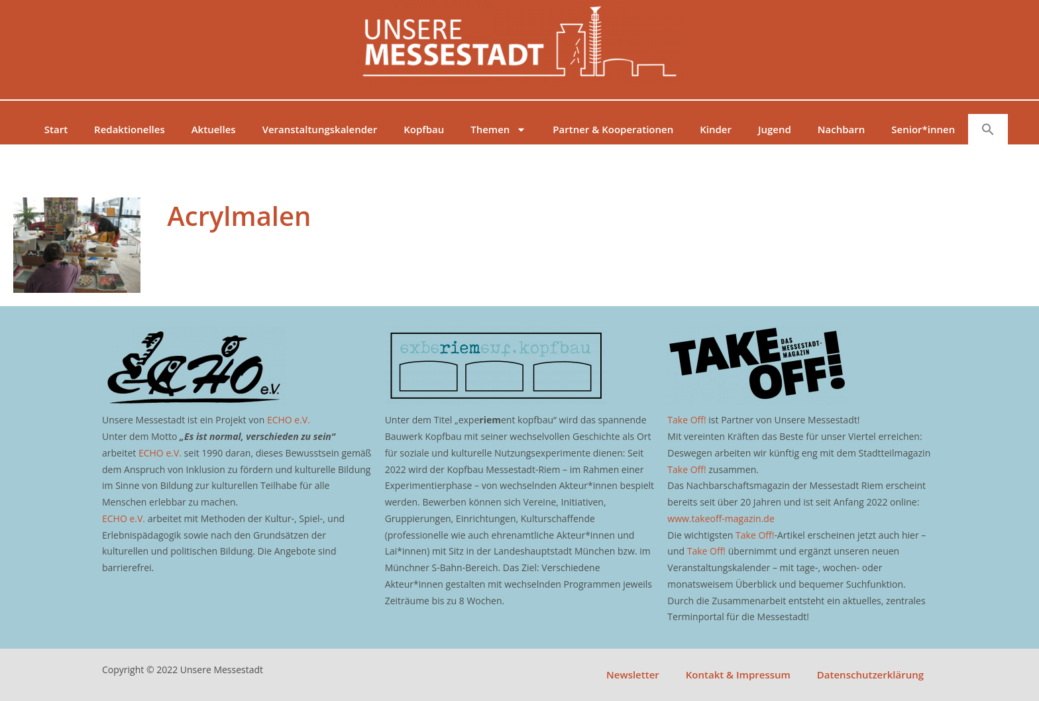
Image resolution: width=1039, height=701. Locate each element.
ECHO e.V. (288, 419)
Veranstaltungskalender (320, 129)
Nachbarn (841, 129)
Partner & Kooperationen (613, 129)
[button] (988, 129)
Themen (498, 129)
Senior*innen (923, 129)
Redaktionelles (129, 129)
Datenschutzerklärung (870, 674)
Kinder (716, 129)
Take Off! (686, 419)
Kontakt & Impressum (738, 674)
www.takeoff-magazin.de (720, 518)
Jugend (774, 129)
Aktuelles (213, 129)
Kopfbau (424, 129)
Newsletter (632, 674)
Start (56, 129)
